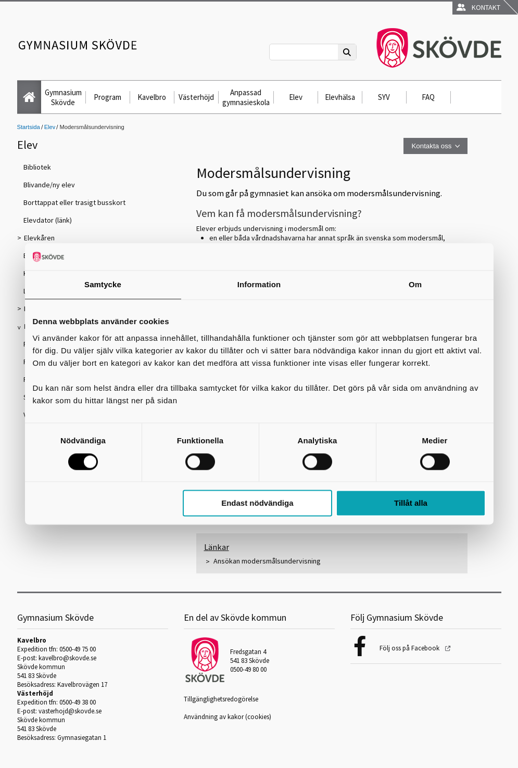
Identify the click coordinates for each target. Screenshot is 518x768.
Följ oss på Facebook (410, 648)
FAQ (428, 97)
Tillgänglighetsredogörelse (221, 699)
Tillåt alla (410, 503)
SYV (384, 97)
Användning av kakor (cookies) (227, 716)
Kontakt (478, 7)
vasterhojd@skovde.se (70, 711)
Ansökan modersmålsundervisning (267, 561)
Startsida (28, 127)
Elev (295, 97)
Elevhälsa (340, 97)
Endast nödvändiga (257, 503)
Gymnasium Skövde (63, 97)
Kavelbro (151, 97)
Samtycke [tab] (102, 284)
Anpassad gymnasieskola (246, 97)
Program (107, 97)
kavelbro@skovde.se (67, 658)
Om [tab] (415, 284)
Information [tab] (259, 284)
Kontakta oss (431, 146)
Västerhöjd (196, 97)
